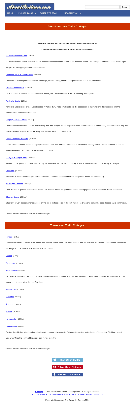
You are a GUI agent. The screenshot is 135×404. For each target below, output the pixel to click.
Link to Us (75, 394)
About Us (35, 394)
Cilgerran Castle (12, 197)
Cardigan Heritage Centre (16, 157)
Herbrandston (11, 319)
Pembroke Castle (13, 101)
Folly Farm (10, 171)
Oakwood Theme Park (15, 88)
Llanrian (9, 256)
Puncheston (10, 263)
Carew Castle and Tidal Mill (17, 139)
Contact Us (98, 394)
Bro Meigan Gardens (14, 184)
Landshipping (11, 326)
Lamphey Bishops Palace (16, 120)
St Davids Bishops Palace (16, 56)
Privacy (67, 394)
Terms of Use (57, 394)
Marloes (9, 311)
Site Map (89, 394)
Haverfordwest (12, 270)
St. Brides (10, 297)
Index (82, 394)
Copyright (39, 392)
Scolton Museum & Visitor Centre (19, 75)
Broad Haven (11, 289)
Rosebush (10, 304)
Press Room (45, 394)
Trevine (9, 237)
